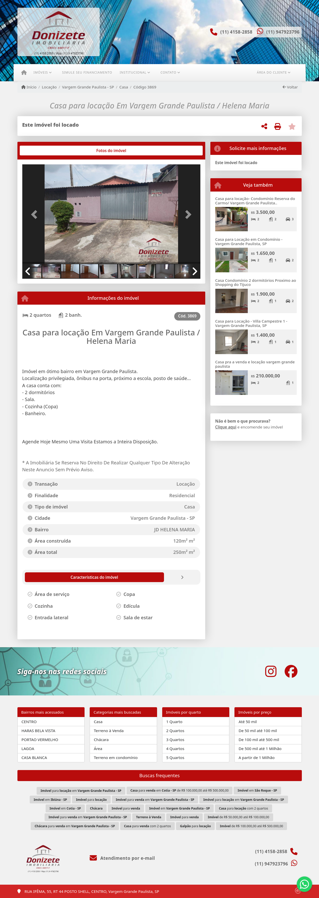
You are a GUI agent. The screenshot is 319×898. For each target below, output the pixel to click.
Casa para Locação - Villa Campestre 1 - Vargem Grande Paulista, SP (251, 323)
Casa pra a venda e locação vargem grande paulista (255, 364)
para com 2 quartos (243, 808)
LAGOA (28, 748)
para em (81, 791)
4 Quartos (175, 748)
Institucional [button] (133, 72)
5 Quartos (175, 757)
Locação (49, 86)
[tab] (38, 150)
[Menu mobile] (24, 72)
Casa (123, 86)
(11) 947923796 (283, 32)
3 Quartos (175, 739)
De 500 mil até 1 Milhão (260, 748)
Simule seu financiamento (87, 72)
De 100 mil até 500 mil (259, 739)
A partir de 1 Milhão (257, 757)
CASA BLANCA (34, 757)
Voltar (290, 86)
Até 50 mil (248, 721)
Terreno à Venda (109, 730)
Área (98, 748)
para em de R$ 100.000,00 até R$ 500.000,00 (179, 790)
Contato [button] (168, 72)
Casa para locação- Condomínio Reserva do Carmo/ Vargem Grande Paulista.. (255, 200)
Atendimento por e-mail (122, 858)
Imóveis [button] (41, 72)
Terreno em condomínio (116, 757)
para (91, 799)
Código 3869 (144, 86)
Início (29, 86)
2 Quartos (175, 730)
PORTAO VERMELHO (40, 739)
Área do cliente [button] (272, 72)
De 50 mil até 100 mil (258, 730)
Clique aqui (225, 427)
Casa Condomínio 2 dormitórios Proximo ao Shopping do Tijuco (255, 282)
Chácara (101, 739)
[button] (35, 214)
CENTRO (29, 721)
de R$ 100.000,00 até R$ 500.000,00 (251, 826)
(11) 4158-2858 (236, 32)
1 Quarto (174, 721)
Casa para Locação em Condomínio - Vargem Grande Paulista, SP (249, 241)
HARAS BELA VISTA (38, 730)
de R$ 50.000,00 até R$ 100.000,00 (238, 817)
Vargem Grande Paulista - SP (88, 86)
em (257, 790)
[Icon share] (271, 671)
